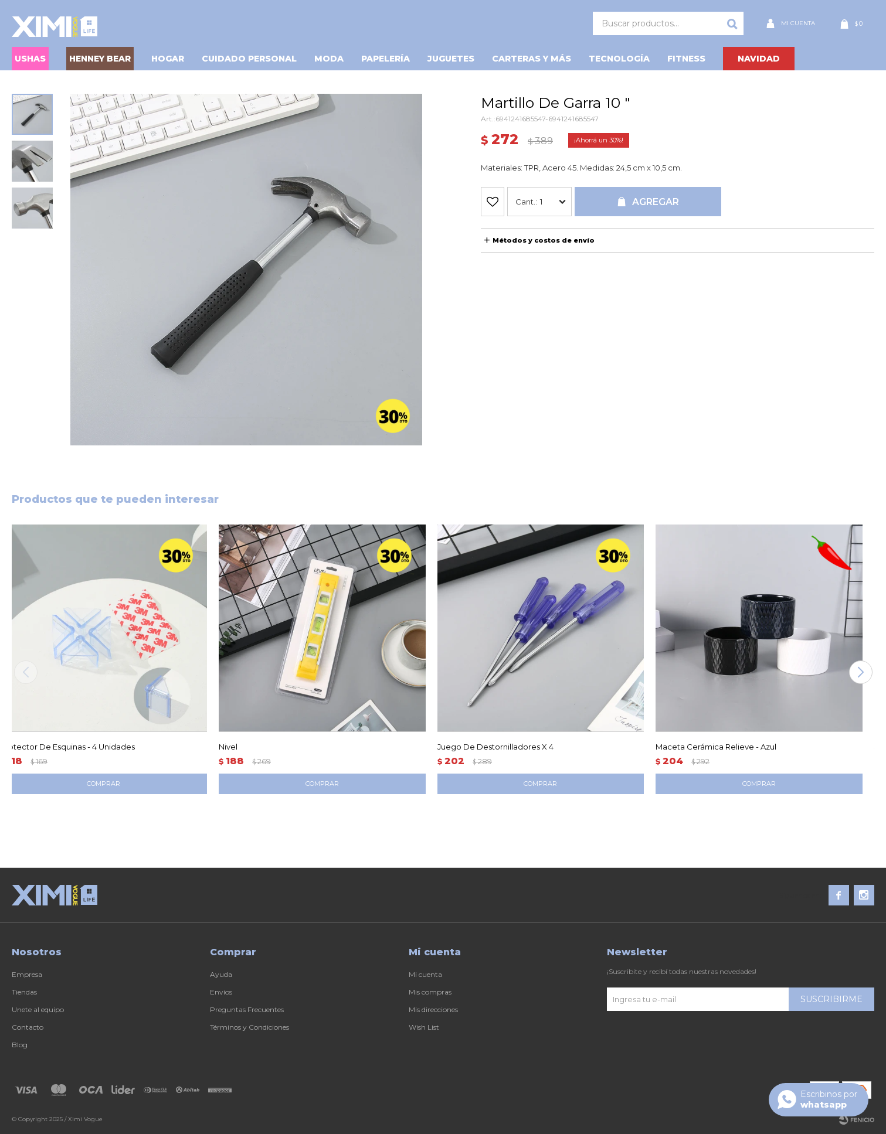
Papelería (385, 58)
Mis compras (430, 991)
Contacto (27, 1027)
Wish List (424, 1027)
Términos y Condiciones (249, 1027)
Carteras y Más (531, 58)
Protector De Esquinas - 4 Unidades (67, 746)
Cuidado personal (249, 58)
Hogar (167, 58)
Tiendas (24, 991)
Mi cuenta (425, 974)
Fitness (686, 58)
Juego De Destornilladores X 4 (495, 746)
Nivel (228, 746)
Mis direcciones (433, 1009)
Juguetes (450, 58)
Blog (20, 1044)
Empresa (27, 974)
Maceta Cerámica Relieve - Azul (716, 746)
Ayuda (221, 974)
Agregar (655, 201)
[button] (860, 672)
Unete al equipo (38, 1009)
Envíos (221, 991)
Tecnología (619, 58)
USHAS (30, 58)
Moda (329, 58)
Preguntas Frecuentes (247, 1009)
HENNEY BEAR (100, 58)
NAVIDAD (759, 58)
